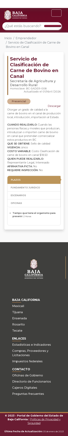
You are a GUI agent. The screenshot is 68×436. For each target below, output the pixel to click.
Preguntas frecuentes (28, 394)
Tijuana (17, 312)
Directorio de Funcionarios (31, 381)
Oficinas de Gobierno (27, 375)
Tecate (17, 330)
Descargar (54, 106)
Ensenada (19, 318)
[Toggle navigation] (56, 13)
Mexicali (18, 306)
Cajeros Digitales (24, 387)
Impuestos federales (27, 361)
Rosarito (18, 324)
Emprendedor (26, 38)
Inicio (8, 38)
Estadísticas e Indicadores (31, 344)
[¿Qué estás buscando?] (32, 26)
